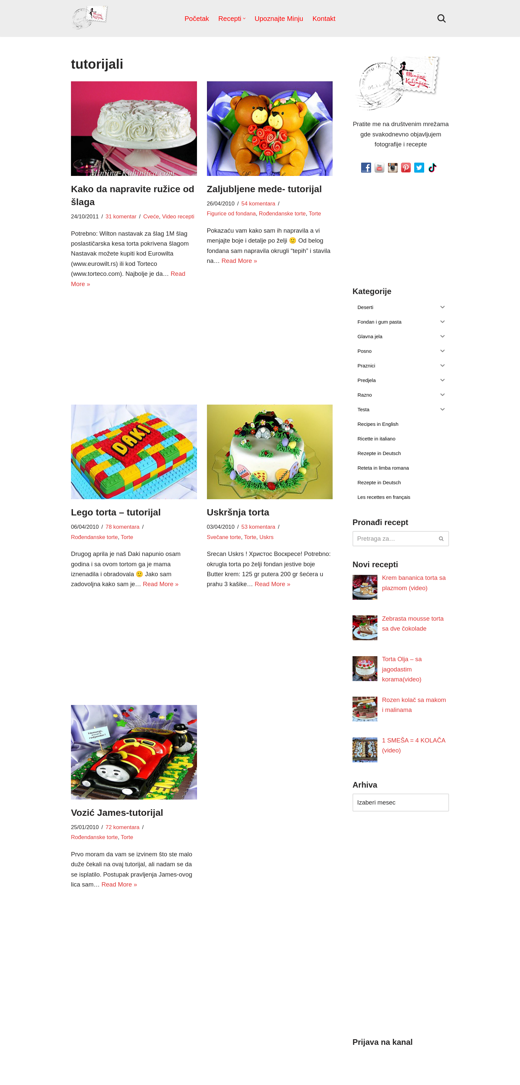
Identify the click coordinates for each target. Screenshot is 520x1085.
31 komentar (120, 217)
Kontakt (322, 18)
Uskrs (264, 538)
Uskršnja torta (238, 512)
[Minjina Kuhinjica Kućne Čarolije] (91, 18)
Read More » (238, 261)
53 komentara (256, 527)
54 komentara (256, 204)
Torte (311, 214)
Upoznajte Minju (278, 18)
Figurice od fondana (230, 214)
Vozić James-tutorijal (117, 813)
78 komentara (121, 527)
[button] (244, 18)
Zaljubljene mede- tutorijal (264, 189)
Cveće (149, 217)
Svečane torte (223, 538)
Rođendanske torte (280, 214)
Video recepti (175, 217)
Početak (198, 18)
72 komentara (121, 828)
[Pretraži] (441, 18)
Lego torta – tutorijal (116, 512)
